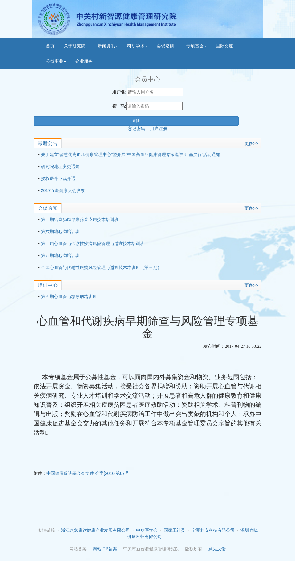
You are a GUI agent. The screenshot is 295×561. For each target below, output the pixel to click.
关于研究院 (76, 45)
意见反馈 (217, 548)
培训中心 (48, 285)
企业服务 (84, 61)
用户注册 (158, 128)
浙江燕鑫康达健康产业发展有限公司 (95, 530)
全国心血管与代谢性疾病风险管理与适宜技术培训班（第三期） (101, 267)
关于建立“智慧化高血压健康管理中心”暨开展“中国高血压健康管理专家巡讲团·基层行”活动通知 (130, 154)
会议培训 (167, 45)
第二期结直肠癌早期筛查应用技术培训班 (80, 219)
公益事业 (56, 61)
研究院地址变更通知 (60, 166)
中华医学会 (147, 530)
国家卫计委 (174, 530)
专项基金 (196, 45)
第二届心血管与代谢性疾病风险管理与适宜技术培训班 (92, 243)
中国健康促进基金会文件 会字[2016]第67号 (87, 473)
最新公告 (48, 143)
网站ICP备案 (105, 548)
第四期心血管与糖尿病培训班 (69, 296)
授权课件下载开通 (58, 178)
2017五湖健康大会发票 (63, 190)
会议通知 (48, 208)
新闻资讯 (108, 45)
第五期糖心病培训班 (60, 255)
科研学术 (137, 45)
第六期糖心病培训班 (60, 231)
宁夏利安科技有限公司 (213, 530)
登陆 (136, 121)
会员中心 (147, 79)
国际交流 (224, 45)
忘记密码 (139, 128)
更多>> (251, 143)
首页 (50, 45)
